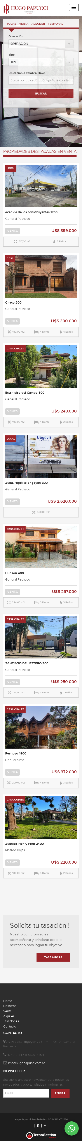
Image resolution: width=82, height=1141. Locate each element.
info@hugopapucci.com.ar (26, 1063)
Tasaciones (11, 1021)
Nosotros (9, 1006)
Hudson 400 (14, 573)
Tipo (12, 55)
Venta (7, 1011)
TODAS (11, 24)
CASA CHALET (15, 348)
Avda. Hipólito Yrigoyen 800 (26, 483)
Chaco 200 (13, 303)
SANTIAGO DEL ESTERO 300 (26, 663)
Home (7, 1001)
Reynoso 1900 (15, 754)
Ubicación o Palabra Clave (27, 73)
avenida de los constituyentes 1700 (31, 212)
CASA (10, 258)
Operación (16, 36)
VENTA (23, 24)
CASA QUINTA (15, 799)
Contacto (9, 1026)
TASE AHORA (53, 957)
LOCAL (11, 168)
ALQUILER (38, 24)
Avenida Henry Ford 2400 (24, 844)
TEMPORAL (55, 24)
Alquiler (8, 1016)
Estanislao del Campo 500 (24, 393)
